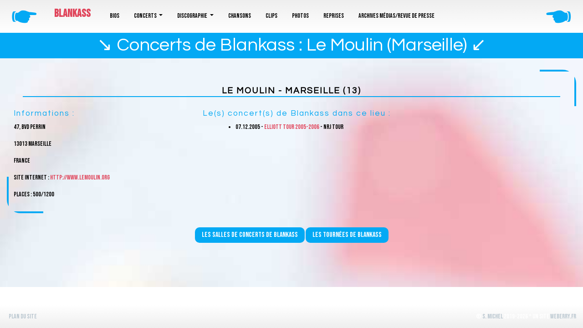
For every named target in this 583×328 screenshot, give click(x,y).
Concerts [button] (146, 16)
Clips (271, 16)
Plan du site (23, 316)
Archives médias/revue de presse (396, 16)
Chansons (239, 16)
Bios (114, 16)
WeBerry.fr (563, 316)
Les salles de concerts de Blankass (250, 235)
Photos (300, 16)
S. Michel (492, 316)
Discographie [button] (192, 16)
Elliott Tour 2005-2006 (291, 127)
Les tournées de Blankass (347, 235)
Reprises (333, 16)
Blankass (72, 13)
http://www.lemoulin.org (80, 177)
